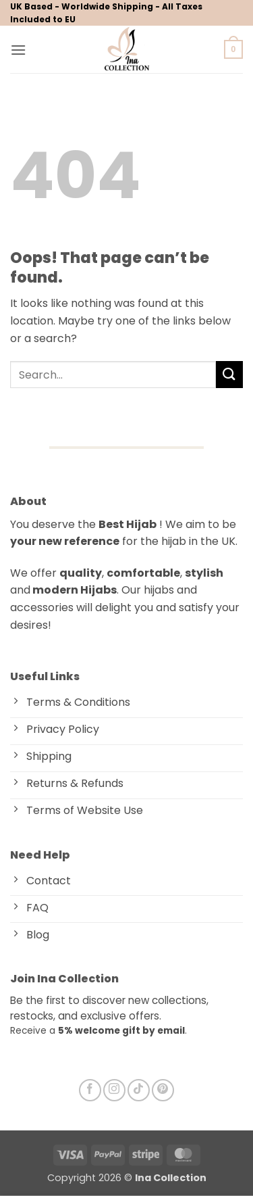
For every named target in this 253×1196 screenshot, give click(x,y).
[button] (18, 49)
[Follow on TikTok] (139, 1090)
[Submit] (229, 374)
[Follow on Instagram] (114, 1090)
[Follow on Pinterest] (163, 1090)
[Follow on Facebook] (90, 1090)
